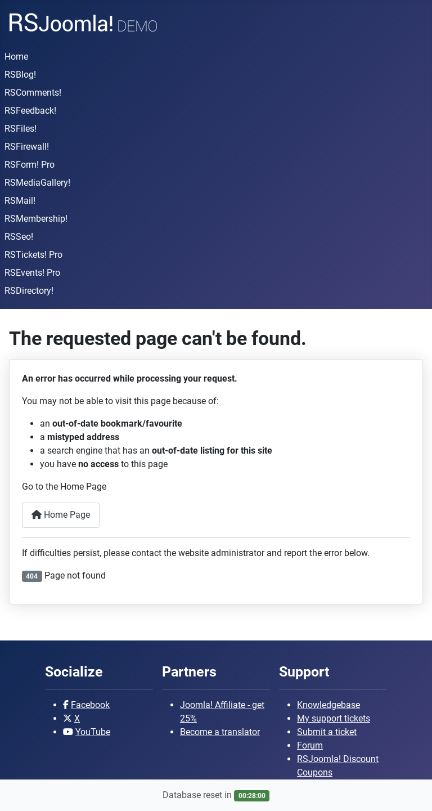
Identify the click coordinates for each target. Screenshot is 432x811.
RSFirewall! (26, 146)
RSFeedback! (30, 110)
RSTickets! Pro (33, 254)
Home (16, 56)
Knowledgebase (328, 705)
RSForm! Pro (29, 164)
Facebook (90, 705)
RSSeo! (18, 236)
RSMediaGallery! (37, 182)
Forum (310, 745)
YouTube (92, 732)
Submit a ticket (327, 732)
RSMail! (19, 200)
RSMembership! (36, 218)
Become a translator (220, 732)
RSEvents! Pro (32, 272)
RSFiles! (20, 128)
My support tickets (333, 718)
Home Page (61, 514)
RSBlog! (20, 74)
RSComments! (32, 92)
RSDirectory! (28, 290)
